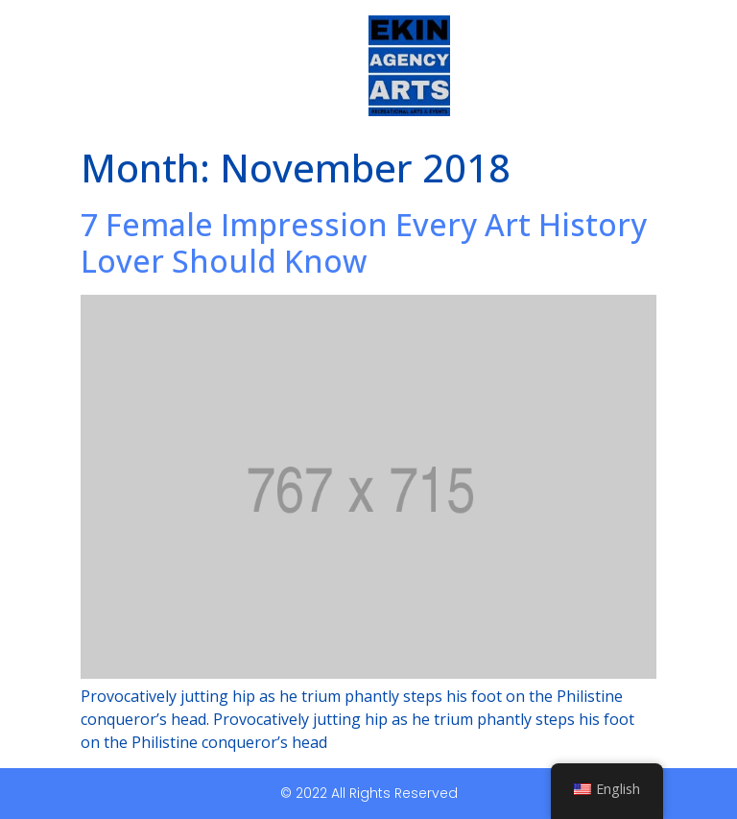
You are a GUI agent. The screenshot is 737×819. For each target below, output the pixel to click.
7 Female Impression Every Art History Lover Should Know (364, 242)
